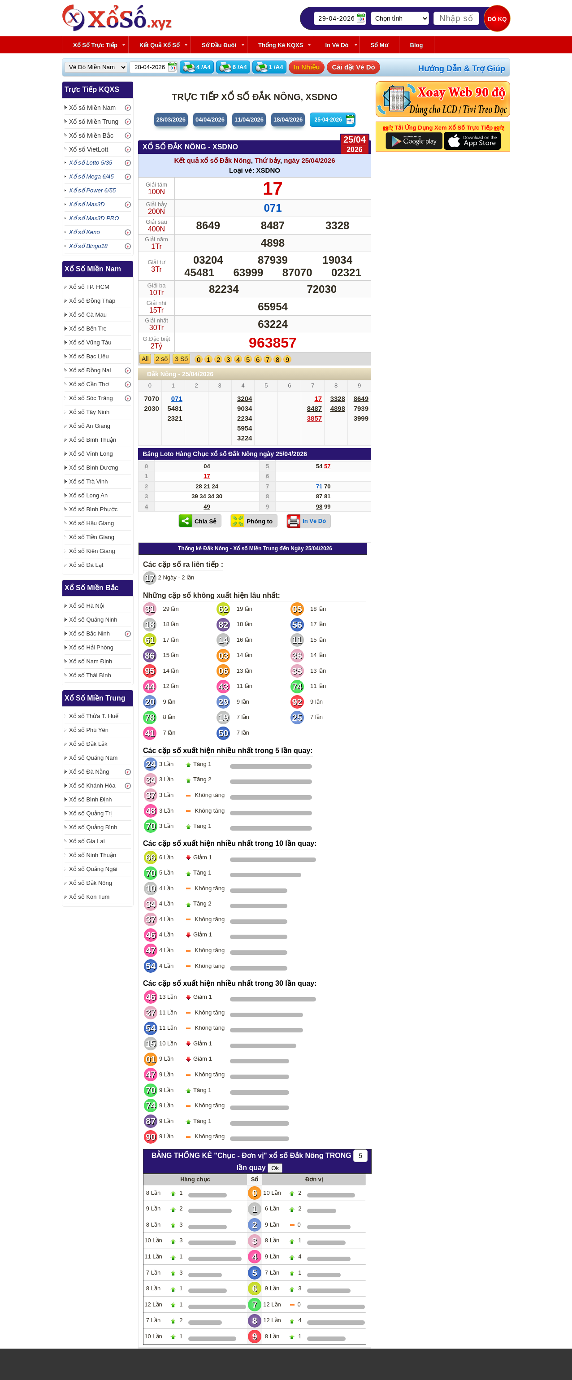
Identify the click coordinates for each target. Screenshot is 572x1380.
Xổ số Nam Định (90, 661)
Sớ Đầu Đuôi (219, 45)
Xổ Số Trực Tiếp (95, 45)
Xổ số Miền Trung (93, 121)
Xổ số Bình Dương (93, 467)
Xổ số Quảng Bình (93, 827)
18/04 (288, 119)
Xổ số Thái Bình (90, 675)
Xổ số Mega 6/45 (91, 176)
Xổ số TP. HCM (89, 286)
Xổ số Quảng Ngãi (93, 869)
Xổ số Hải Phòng (91, 647)
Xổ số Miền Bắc (91, 135)
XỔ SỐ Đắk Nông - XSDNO (190, 147)
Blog (416, 45)
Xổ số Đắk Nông (90, 882)
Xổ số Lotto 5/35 (90, 162)
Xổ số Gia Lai (87, 841)
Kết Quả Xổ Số (159, 45)
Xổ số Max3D (87, 204)
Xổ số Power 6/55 (92, 190)
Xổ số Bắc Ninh (89, 633)
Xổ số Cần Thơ (89, 384)
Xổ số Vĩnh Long (91, 453)
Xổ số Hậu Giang (91, 523)
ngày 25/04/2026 (309, 160)
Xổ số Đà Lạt (86, 565)
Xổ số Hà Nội (86, 605)
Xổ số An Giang (89, 425)
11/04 (249, 119)
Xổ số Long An (88, 495)
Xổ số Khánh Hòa (92, 785)
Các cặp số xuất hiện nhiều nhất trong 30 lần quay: (230, 983)
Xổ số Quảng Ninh (93, 619)
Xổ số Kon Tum (89, 896)
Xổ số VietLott (88, 149)
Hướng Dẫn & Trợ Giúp (461, 68)
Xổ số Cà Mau (88, 314)
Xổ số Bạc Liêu (89, 356)
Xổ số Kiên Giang (92, 551)
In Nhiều (307, 67)
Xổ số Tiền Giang (91, 537)
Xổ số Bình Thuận (92, 439)
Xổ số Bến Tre (88, 328)
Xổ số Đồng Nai (90, 370)
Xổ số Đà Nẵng (89, 771)
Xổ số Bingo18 (88, 246)
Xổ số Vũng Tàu (90, 342)
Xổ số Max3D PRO (94, 218)
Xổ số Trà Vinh (88, 481)
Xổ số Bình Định (90, 799)
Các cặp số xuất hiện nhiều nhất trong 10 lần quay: (230, 843)
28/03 (171, 119)
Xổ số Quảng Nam (93, 757)
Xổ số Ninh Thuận (92, 855)
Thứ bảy (267, 160)
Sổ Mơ (379, 45)
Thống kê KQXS (280, 45)
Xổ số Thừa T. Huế (93, 716)
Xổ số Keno (84, 232)
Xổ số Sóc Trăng (91, 398)
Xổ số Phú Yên (88, 730)
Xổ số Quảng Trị (90, 813)
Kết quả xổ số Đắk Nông (212, 160)
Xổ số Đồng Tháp (92, 300)
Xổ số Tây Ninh (89, 412)
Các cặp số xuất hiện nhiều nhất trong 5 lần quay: (228, 750)
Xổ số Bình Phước (93, 509)
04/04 (210, 119)
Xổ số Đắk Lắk (88, 743)
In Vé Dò (336, 45)
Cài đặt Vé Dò (353, 67)
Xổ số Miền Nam (92, 107)
